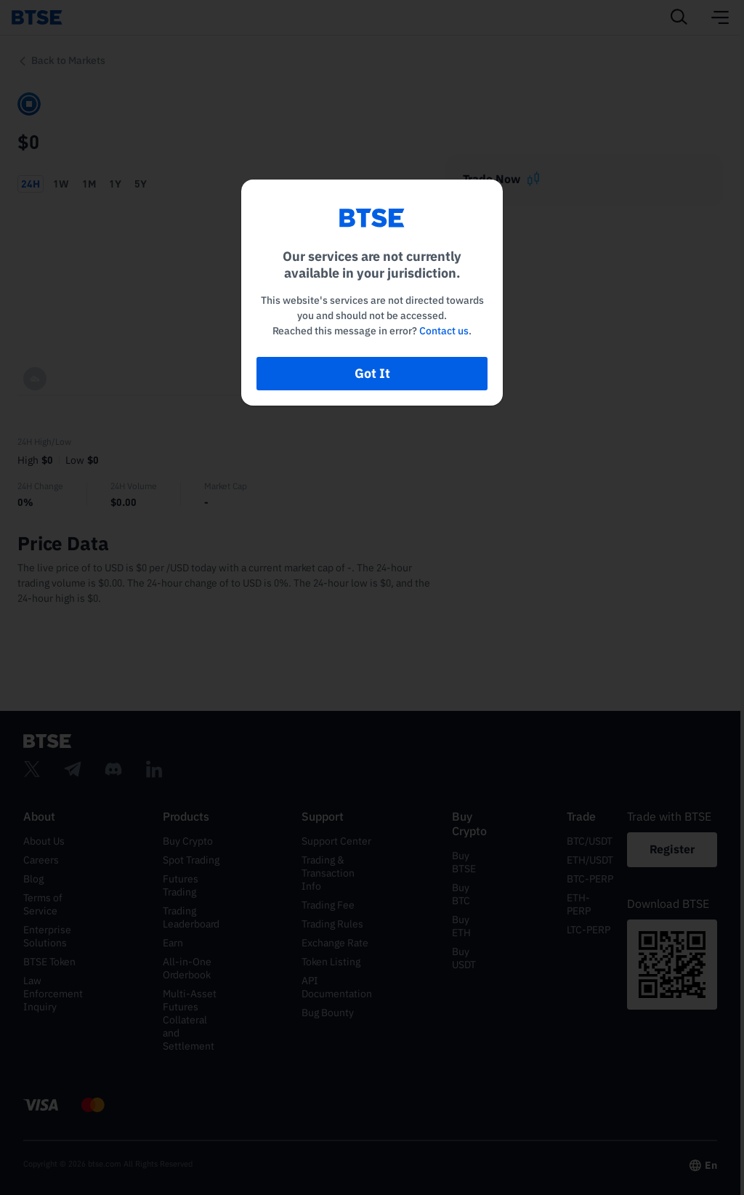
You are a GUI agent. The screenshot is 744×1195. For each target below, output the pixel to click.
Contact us (444, 330)
